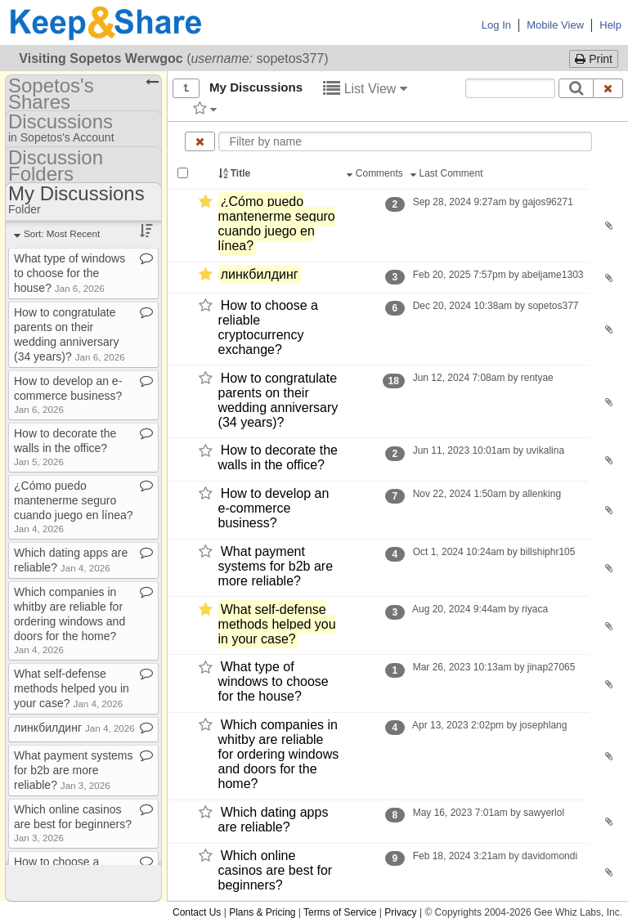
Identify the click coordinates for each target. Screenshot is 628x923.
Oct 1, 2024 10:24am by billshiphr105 (493, 552)
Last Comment (448, 173)
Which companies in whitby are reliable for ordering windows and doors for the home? (278, 754)
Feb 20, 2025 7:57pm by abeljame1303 (497, 274)
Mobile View (555, 25)
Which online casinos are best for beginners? (275, 870)
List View (365, 89)
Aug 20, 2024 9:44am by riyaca (480, 609)
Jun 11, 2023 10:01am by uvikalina (488, 450)
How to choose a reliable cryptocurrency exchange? (268, 327)
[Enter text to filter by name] (405, 141)
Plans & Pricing (262, 912)
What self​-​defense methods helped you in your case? (71, 688)
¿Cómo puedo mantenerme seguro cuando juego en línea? (276, 224)
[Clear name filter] (200, 141)
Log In (496, 25)
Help (610, 25)
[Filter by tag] (204, 108)
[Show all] (186, 88)
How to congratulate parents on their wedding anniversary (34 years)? (278, 400)
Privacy (400, 912)
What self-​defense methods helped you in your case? (277, 624)
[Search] (576, 88)
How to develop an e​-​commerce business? (68, 394)
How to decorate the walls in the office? (278, 458)
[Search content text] (510, 88)
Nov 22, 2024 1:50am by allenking (486, 494)
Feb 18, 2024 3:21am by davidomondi (495, 856)
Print (593, 58)
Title (235, 173)
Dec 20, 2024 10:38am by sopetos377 (495, 305)
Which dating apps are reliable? (273, 819)
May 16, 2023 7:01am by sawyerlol (488, 812)
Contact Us (197, 912)
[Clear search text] (608, 88)
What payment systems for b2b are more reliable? (276, 566)
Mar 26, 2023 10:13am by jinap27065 (493, 667)
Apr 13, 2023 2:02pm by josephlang (489, 725)
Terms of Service (339, 912)
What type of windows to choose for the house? (273, 682)
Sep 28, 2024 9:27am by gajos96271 (493, 202)
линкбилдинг (259, 274)
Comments (376, 173)
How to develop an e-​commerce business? (274, 508)
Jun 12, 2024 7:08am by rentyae (483, 377)
